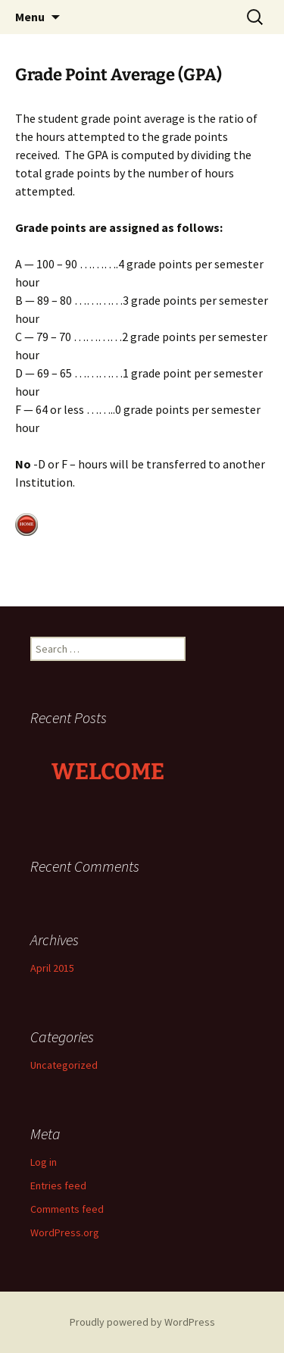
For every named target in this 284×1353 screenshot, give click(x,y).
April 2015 (52, 968)
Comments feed (67, 1209)
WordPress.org (64, 1232)
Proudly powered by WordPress (142, 1322)
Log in (43, 1162)
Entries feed (58, 1185)
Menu (30, 16)
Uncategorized (64, 1065)
